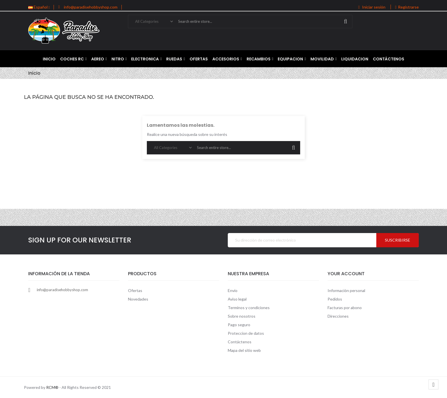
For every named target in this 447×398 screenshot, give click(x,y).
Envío (232, 290)
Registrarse (407, 7)
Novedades (138, 299)
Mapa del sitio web (244, 350)
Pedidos (335, 299)
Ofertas (135, 290)
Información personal (346, 290)
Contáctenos (239, 341)
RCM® (52, 387)
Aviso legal (237, 299)
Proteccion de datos (246, 333)
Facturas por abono (345, 307)
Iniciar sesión (372, 7)
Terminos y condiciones (249, 307)
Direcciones (338, 316)
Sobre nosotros (241, 316)
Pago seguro (239, 324)
